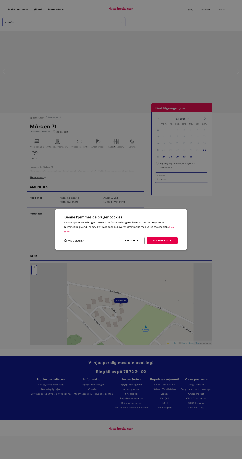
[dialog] (121, 229)
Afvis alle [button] (131, 240)
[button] (74, 240)
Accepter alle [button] (162, 240)
